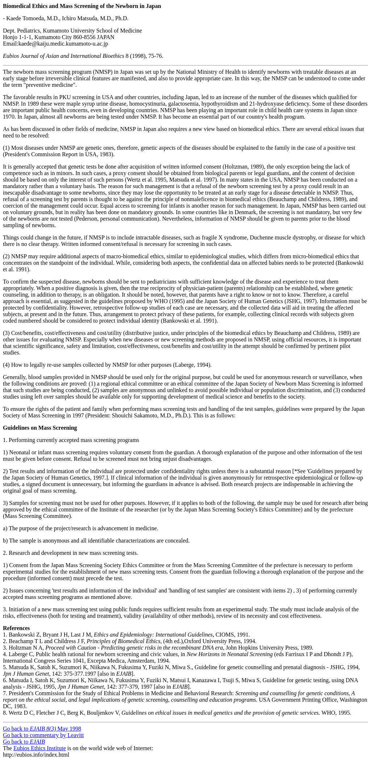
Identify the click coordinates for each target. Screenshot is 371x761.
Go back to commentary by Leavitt (43, 735)
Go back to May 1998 (42, 729)
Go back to (24, 742)
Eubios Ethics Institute (39, 748)
